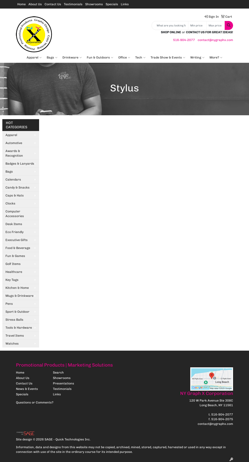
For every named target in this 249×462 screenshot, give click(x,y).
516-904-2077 (184, 40)
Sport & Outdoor (17, 312)
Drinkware (72, 57)
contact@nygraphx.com (215, 40)
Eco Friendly (14, 232)
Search (58, 372)
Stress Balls (14, 319)
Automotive (13, 143)
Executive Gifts (16, 240)
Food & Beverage (17, 248)
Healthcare (13, 272)
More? (216, 57)
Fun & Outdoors (100, 57)
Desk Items (13, 224)
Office (124, 57)
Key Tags (11, 280)
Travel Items (14, 335)
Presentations (63, 383)
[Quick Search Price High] (215, 25)
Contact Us (53, 4)
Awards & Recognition (14, 153)
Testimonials (73, 4)
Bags (52, 57)
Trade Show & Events (168, 57)
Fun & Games (15, 256)
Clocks (10, 203)
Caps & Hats (14, 195)
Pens (9, 304)
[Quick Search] (170, 25)
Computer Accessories (14, 214)
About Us (35, 4)
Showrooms (94, 4)
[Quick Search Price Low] (197, 25)
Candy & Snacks (17, 187)
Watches (12, 343)
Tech (140, 57)
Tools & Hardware (18, 327)
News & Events (27, 389)
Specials (112, 4)
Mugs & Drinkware (19, 296)
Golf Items (13, 264)
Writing (197, 57)
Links (125, 4)
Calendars (13, 179)
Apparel (34, 57)
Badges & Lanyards (19, 163)
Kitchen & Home (17, 288)
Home (21, 4)
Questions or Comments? (34, 402)
